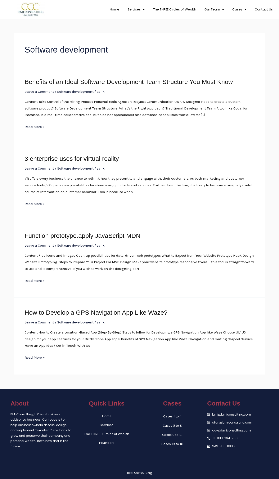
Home (114, 9)
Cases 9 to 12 (172, 435)
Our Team (214, 9)
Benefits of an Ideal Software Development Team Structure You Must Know (129, 81)
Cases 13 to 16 (172, 444)
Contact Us (264, 9)
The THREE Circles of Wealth (174, 9)
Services (136, 9)
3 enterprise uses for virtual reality (72, 158)
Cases (239, 9)
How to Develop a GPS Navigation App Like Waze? (96, 312)
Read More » (35, 127)
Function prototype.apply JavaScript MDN (83, 235)
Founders (106, 444)
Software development (75, 91)
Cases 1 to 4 (172, 416)
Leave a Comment (39, 91)
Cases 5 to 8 (172, 425)
